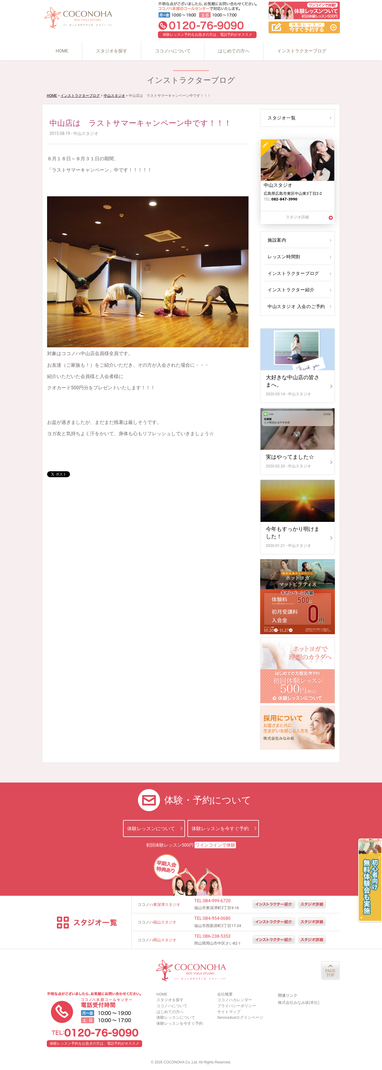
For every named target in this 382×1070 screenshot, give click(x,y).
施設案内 (276, 240)
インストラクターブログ (301, 51)
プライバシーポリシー (236, 1006)
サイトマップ (228, 1012)
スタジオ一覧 (281, 118)
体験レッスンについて (151, 828)
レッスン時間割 (283, 256)
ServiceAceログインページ (240, 1017)
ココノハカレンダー (234, 1000)
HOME (62, 51)
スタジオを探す (111, 51)
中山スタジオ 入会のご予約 (295, 306)
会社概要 (225, 994)
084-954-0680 (217, 918)
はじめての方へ (233, 51)
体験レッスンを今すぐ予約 (220, 828)
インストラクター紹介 (290, 290)
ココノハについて (173, 51)
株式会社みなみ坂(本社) (298, 1002)
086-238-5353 (217, 936)
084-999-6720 (217, 900)
